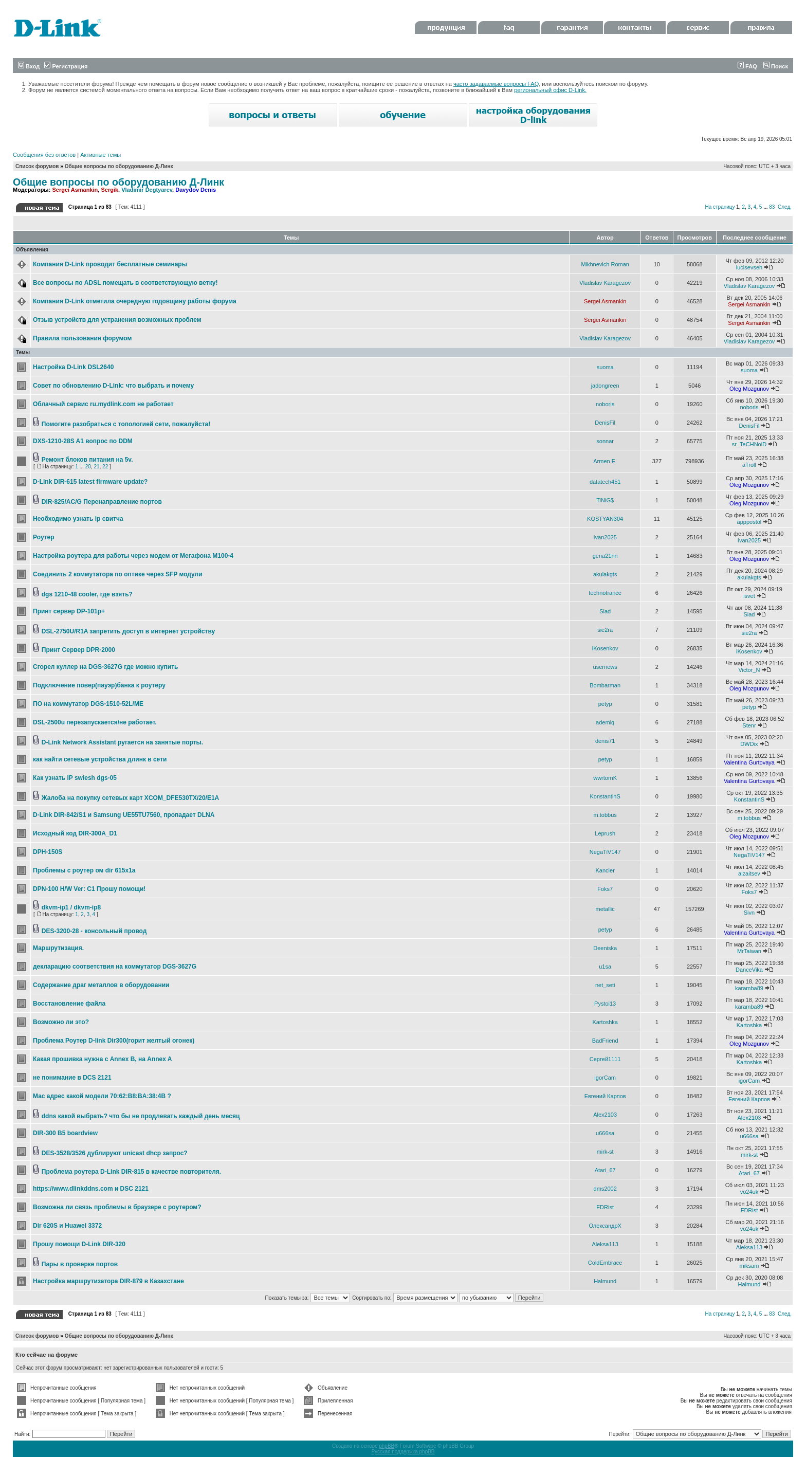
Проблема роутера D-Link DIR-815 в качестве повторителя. (131, 1171)
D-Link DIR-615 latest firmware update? (90, 481)
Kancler (605, 870)
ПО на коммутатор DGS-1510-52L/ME (88, 703)
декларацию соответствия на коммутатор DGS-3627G (114, 966)
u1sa (605, 966)
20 (88, 466)
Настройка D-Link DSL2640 (73, 367)
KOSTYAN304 (605, 519)
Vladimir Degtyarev (146, 190)
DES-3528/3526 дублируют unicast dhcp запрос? (115, 1153)
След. (785, 207)
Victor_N (749, 670)
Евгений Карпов (605, 1096)
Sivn (749, 912)
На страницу (720, 207)
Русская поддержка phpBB (402, 1451)
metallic (605, 909)
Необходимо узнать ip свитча (78, 518)
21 (96, 466)
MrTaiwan (749, 951)
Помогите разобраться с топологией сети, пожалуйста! (126, 424)
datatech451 (605, 482)
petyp (605, 704)
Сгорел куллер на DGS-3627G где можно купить (105, 666)
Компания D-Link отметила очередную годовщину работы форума (134, 301)
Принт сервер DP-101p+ (69, 611)
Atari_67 (605, 1170)
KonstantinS (605, 796)
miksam (749, 1266)
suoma (605, 367)
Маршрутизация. (58, 948)
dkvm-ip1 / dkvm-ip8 (71, 907)
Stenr (749, 725)
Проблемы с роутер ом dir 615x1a (84, 870)
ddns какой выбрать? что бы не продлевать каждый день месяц (141, 1116)
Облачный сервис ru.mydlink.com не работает (103, 404)
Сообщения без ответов (44, 155)
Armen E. (605, 461)
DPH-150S (47, 851)
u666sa (605, 1133)
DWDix (749, 744)
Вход (29, 66)
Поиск (775, 66)
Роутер (43, 537)
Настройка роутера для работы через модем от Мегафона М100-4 (133, 555)
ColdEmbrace (605, 1263)
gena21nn (605, 556)
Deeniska (605, 948)
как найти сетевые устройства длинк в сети (100, 759)
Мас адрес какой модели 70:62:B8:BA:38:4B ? (102, 1096)
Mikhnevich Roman (605, 264)
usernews (605, 667)
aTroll (749, 465)
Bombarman (605, 685)
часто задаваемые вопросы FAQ (496, 84)
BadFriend (605, 1040)
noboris (605, 404)
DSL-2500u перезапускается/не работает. (95, 722)
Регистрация (65, 66)
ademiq (605, 722)
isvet (749, 596)
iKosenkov (605, 648)
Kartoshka (605, 1022)
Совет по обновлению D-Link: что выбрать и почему (113, 385)
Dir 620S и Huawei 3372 (67, 1225)
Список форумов (37, 166)
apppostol (749, 522)
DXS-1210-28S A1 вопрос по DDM (83, 441)
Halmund (605, 1281)
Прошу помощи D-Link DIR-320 (79, 1244)
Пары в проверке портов (80, 1264)
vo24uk (749, 1192)
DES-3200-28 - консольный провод (94, 931)
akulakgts (605, 574)
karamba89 (749, 988)
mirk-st (605, 1152)
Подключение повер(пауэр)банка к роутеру (99, 685)
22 (105, 466)
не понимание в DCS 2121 (72, 1077)
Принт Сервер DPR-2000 (78, 649)
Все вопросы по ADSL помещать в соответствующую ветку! (125, 282)
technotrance (605, 593)
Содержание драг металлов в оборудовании (101, 985)
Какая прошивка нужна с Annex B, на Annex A (102, 1059)
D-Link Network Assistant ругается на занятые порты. (122, 742)
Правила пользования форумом (82, 338)
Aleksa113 (605, 1244)
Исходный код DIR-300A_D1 (75, 833)
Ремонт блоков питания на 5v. (87, 459)
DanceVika (749, 970)
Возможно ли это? (61, 1022)
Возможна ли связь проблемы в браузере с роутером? (117, 1207)
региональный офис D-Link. (550, 90)
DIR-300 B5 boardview (65, 1133)
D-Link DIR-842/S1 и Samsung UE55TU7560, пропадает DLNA (123, 814)
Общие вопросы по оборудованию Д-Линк (119, 166)
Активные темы (100, 155)
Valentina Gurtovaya (749, 762)
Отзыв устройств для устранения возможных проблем (117, 319)
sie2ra (605, 630)
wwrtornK (605, 778)
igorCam (605, 1077)
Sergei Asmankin (75, 190)
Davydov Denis (195, 190)
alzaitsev (749, 873)
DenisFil (605, 423)
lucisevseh (749, 267)
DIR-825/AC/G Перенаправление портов (102, 501)
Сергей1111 (605, 1059)
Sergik (109, 190)
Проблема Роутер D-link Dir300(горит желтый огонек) (113, 1040)
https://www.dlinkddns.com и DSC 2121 (91, 1188)
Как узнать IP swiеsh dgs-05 (75, 777)
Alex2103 (605, 1115)
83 (772, 207)
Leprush (605, 833)
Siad (605, 611)
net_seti (605, 985)
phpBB (386, 1446)
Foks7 (605, 889)
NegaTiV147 (605, 852)
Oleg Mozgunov (749, 389)
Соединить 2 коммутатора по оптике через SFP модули (118, 574)
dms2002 (605, 1189)
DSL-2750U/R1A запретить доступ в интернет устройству (128, 631)
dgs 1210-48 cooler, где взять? (87, 594)
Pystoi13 (605, 1003)
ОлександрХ (605, 1226)
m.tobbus (605, 815)
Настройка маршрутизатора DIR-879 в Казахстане (108, 1281)
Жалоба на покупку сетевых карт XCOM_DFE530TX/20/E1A (130, 798)
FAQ (747, 66)
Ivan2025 (605, 537)
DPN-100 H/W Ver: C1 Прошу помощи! (89, 889)
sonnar (605, 441)
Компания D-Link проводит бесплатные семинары (110, 264)
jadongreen (605, 386)
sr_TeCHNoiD (749, 444)
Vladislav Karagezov (605, 283)
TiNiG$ (605, 500)
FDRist (605, 1207)
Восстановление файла (69, 1003)
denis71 (605, 741)
